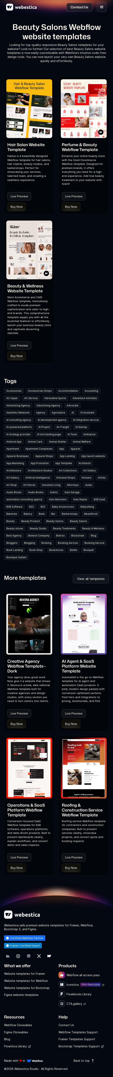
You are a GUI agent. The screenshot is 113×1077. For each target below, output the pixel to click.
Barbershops (70, 513)
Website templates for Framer (24, 973)
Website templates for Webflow (26, 980)
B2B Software (14, 506)
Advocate (72, 405)
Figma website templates (21, 994)
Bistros (60, 535)
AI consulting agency (18, 419)
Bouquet (89, 550)
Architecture (13, 470)
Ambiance (89, 434)
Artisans (86, 477)
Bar (53, 513)
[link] (29, 147)
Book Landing (14, 550)
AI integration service (86, 419)
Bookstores (56, 550)
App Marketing (15, 463)
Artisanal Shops (65, 477)
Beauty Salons (54, 521)
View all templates (91, 579)
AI (73, 412)
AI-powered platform (19, 427)
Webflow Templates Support (78, 1032)
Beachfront (90, 513)
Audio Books (14, 492)
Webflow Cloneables (18, 1025)
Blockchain (77, 535)
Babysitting (87, 506)
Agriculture (58, 412)
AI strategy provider (18, 434)
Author (54, 492)
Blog (93, 535)
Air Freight (62, 427)
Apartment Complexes (39, 448)
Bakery (28, 513)
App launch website (93, 456)
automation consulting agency (24, 499)
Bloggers (12, 542)
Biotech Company (39, 535)
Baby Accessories (63, 506)
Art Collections (68, 470)
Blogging (29, 542)
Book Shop (36, 550)
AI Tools (72, 434)
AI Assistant (87, 412)
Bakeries (11, 513)
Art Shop (11, 484)
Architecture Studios (40, 470)
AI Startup (81, 427)
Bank (42, 513)
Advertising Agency (18, 405)
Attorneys (73, 484)
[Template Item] (29, 108)
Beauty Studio (38, 528)
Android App (13, 441)
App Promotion (40, 463)
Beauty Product (30, 521)
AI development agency (52, 419)
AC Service (31, 398)
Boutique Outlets (16, 557)
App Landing (67, 456)
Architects (85, 463)
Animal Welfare (82, 441)
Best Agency (14, 535)
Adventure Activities (85, 398)
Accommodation (68, 390)
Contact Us (66, 1025)
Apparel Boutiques (17, 456)
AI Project (44, 427)
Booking (46, 542)
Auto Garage (72, 492)
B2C (31, 506)
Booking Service (68, 542)
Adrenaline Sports (55, 398)
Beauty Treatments (64, 528)
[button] (102, 7)
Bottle (73, 550)
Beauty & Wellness (93, 528)
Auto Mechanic (58, 499)
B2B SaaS (99, 499)
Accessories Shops (40, 390)
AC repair (12, 398)
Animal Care (35, 441)
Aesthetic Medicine (18, 412)
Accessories (14, 390)
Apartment (12, 448)
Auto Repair (80, 499)
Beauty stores (14, 528)
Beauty (10, 521)
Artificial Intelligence (37, 477)
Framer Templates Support (77, 1039)
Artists (102, 477)
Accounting (91, 390)
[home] (21, 7)
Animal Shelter (57, 441)
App (61, 448)
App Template (63, 463)
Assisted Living (51, 484)
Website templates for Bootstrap (27, 988)
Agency (40, 412)
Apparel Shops (44, 456)
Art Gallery (89, 470)
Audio (88, 484)
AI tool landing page (49, 434)
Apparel (75, 448)
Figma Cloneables (16, 1032)
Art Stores (29, 484)
